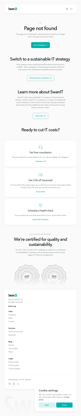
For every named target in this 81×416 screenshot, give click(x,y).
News (10, 352)
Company (12, 315)
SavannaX (12, 335)
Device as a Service (15, 331)
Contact (11, 321)
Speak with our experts (40, 219)
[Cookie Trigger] (14, 368)
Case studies (13, 348)
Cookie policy (13, 365)
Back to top (12, 306)
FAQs (10, 318)
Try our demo (40, 192)
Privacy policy (13, 362)
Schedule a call (40, 161)
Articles (11, 345)
